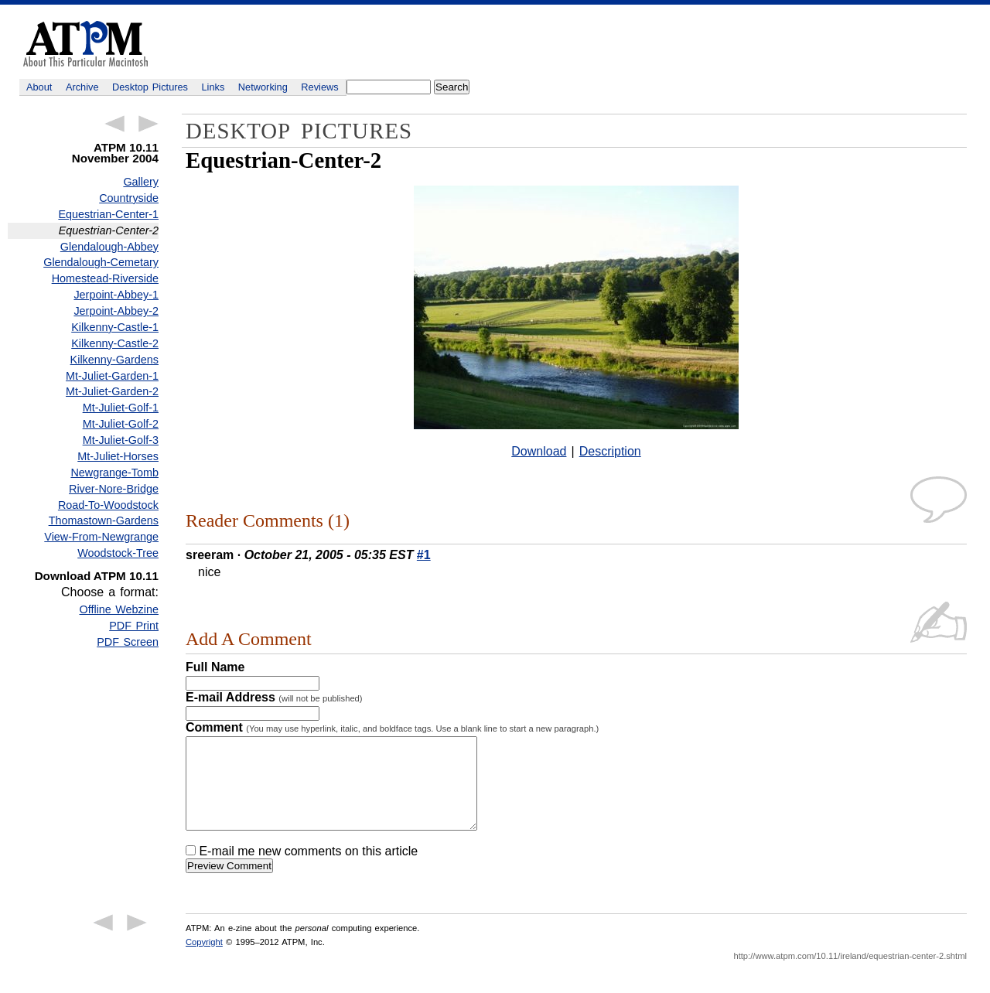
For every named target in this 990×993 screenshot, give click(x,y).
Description (610, 451)
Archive (82, 87)
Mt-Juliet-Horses (118, 456)
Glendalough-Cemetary (101, 262)
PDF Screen (128, 642)
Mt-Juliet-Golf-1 (121, 407)
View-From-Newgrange (101, 537)
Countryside (129, 198)
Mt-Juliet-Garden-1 (112, 376)
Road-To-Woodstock (108, 505)
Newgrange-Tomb (114, 472)
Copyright (204, 960)
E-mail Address (274, 697)
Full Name (215, 667)
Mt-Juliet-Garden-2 (112, 391)
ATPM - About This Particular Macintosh (85, 44)
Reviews (319, 87)
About (39, 87)
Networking (263, 87)
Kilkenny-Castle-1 (115, 327)
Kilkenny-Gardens (114, 359)
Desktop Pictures (150, 87)
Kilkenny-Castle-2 (115, 343)
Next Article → (148, 123)
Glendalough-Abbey (109, 247)
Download (538, 451)
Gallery (141, 182)
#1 (424, 554)
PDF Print (134, 625)
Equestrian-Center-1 (108, 214)
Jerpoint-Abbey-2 (116, 311)
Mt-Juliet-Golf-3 (121, 440)
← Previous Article (114, 123)
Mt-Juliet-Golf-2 (121, 424)
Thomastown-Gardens (104, 520)
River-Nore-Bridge (114, 489)
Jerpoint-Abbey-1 (116, 294)
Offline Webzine (119, 609)
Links (213, 87)
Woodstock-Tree (118, 553)
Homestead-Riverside (105, 278)
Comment (392, 727)
